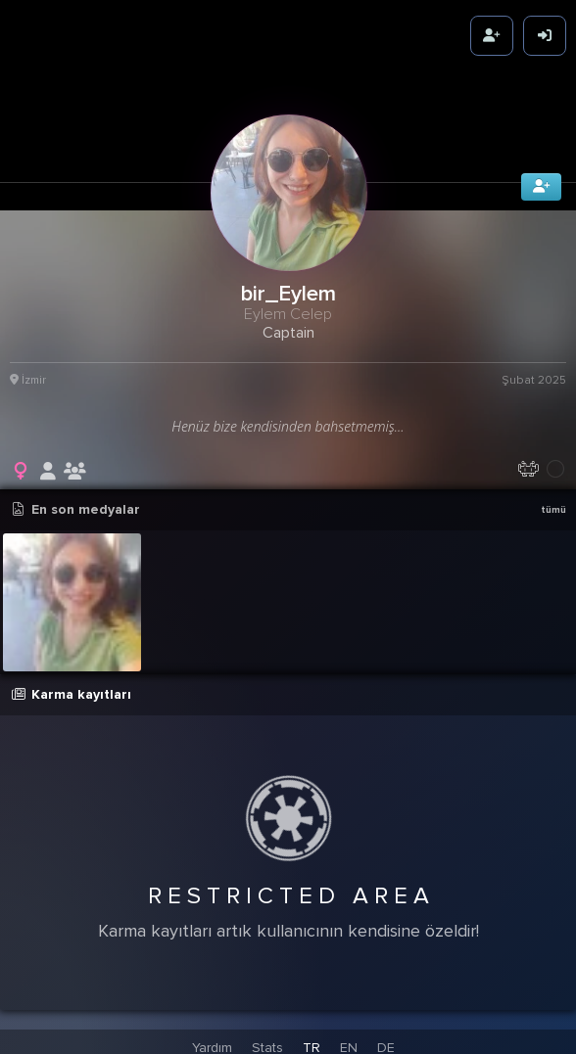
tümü (553, 505)
